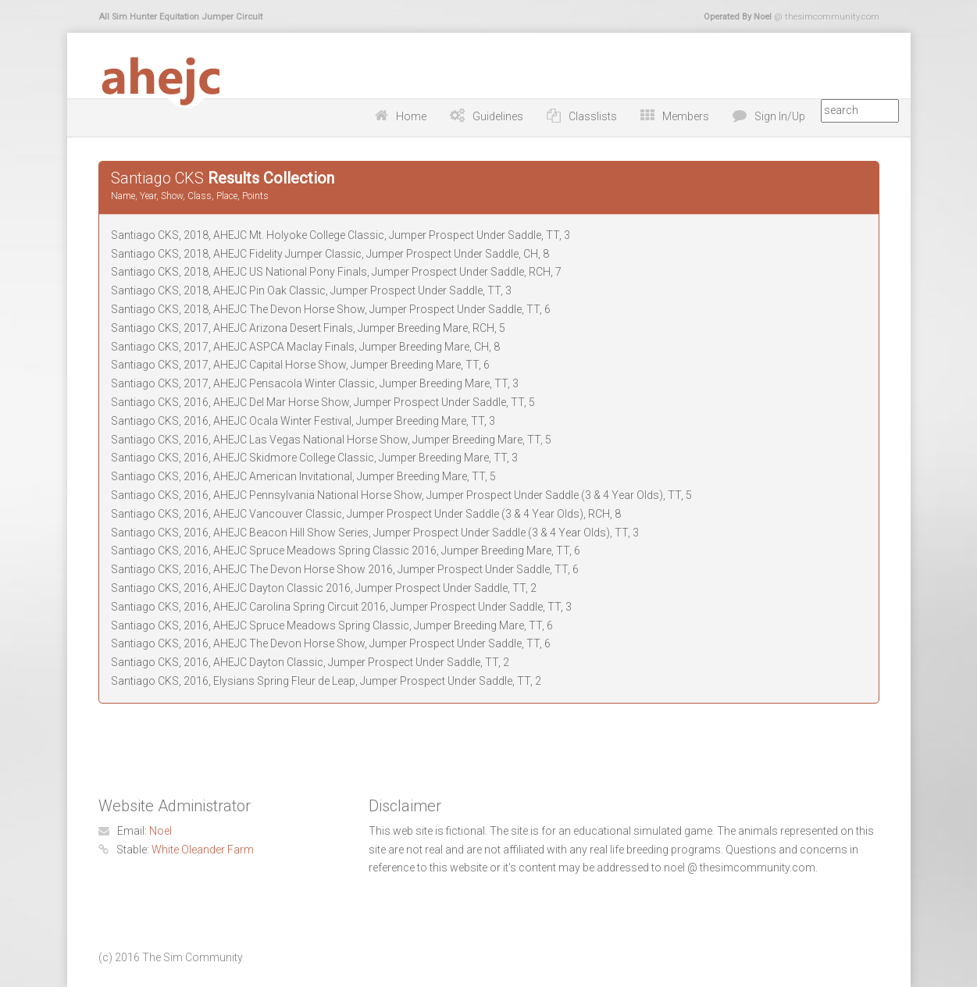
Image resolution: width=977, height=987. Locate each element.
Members (685, 116)
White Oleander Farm (203, 849)
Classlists (593, 116)
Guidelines (497, 116)
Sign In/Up (779, 116)
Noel (160, 831)
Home (411, 116)
